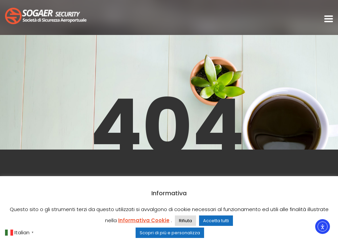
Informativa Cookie (144, 220)
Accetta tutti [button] (216, 220)
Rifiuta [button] (185, 220)
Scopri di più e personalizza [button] (170, 233)
